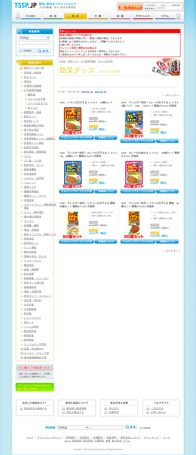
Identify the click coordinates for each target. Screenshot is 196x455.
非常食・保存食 (32, 72)
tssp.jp (68, 441)
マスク (27, 156)
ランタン (29, 221)
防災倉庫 (29, 274)
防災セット (30, 116)
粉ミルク (33, 108)
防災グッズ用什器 (34, 282)
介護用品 (99, 441)
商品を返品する (75, 412)
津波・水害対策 (32, 291)
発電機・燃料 (31, 225)
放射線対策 (30, 287)
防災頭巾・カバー (34, 165)
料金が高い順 (87, 92)
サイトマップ (151, 437)
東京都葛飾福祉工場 (35, 357)
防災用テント (31, 243)
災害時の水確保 (32, 86)
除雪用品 (29, 340)
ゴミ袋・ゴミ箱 (32, 160)
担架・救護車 (31, 269)
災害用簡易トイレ (34, 134)
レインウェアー (32, 318)
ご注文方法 (157, 408)
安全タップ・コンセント (37, 296)
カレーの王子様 (105, 61)
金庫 (107, 441)
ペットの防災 (31, 326)
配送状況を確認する (35, 408)
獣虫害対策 (30, 331)
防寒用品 (29, 238)
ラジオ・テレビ (32, 260)
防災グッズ (73, 61)
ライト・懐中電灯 (34, 212)
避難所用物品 (31, 191)
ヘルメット (30, 182)
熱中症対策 (30, 252)
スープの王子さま (38, 103)
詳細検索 (27, 50)
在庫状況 (114, 412)
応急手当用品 (31, 147)
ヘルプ (29, 437)
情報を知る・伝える (35, 256)
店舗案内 (98, 437)
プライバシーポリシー (49, 437)
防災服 (27, 313)
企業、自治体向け (34, 348)
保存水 (27, 81)
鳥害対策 (29, 335)
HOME (63, 61)
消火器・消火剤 (32, 300)
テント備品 (30, 247)
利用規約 (71, 437)
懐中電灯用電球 (32, 216)
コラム (126, 441)
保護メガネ (30, 187)
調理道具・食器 (32, 112)
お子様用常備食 (88, 61)
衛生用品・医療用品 (35, 152)
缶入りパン (30, 77)
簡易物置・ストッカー (36, 278)
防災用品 (88, 441)
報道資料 (112, 437)
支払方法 (114, 408)
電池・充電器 (31, 230)
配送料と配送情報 (77, 408)
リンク (166, 437)
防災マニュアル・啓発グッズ (40, 234)
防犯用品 (77, 441)
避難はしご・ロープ (35, 196)
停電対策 (29, 200)
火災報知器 (30, 309)
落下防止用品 (31, 130)
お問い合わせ (158, 412)
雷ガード (29, 322)
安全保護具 (30, 174)
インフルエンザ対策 (35, 344)
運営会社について (130, 437)
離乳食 (31, 94)
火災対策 (29, 304)
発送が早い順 (100, 92)
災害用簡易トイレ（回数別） (40, 138)
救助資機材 (30, 169)
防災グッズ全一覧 (34, 68)
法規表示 (84, 437)
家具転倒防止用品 (34, 125)
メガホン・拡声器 (34, 178)
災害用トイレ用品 (34, 143)
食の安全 (117, 441)
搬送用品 (29, 265)
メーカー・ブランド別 (36, 353)
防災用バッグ (31, 121)
